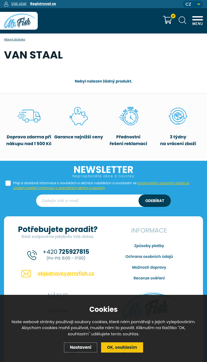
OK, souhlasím (122, 347)
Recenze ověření (149, 278)
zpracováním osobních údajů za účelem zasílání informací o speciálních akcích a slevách (101, 185)
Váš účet (18, 3)
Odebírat (154, 200)
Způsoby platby (149, 245)
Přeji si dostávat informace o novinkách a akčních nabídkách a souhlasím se (101, 185)
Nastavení (80, 347)
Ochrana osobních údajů (149, 256)
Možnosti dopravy (149, 267)
